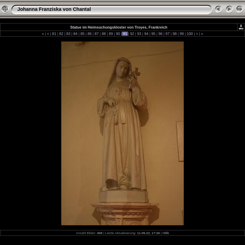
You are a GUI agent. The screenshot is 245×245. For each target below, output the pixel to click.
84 (75, 34)
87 (97, 34)
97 (167, 34)
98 (175, 34)
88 (104, 34)
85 (82, 34)
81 (54, 34)
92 (132, 34)
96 (161, 34)
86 (89, 34)
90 (118, 34)
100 (190, 34)
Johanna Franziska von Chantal (54, 9)
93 (139, 34)
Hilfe (166, 233)
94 (146, 34)
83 (68, 34)
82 (61, 34)
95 (153, 34)
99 (182, 34)
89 (111, 34)
